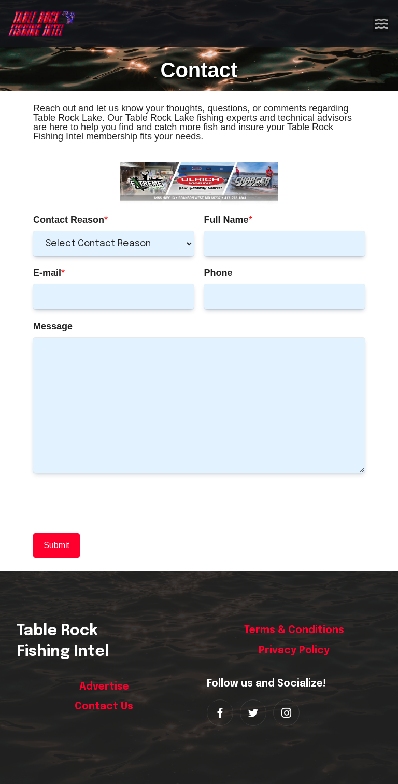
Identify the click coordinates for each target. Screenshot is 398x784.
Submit (56, 545)
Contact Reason (68, 220)
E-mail (47, 273)
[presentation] (112, 503)
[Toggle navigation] (381, 23)
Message (53, 326)
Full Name (226, 220)
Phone (218, 273)
